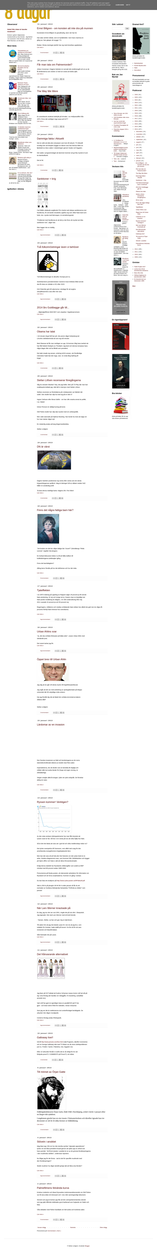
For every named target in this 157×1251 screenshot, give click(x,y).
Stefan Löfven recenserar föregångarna (59, 380)
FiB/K (136, 68)
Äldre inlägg (103, 1227)
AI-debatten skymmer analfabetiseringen (24, 127)
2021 (136, 108)
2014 (136, 126)
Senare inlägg (41, 1227)
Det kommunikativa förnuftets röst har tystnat (23, 67)
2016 (136, 121)
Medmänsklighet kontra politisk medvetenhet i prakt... (121, 149)
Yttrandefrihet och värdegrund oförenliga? (25, 51)
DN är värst (43, 446)
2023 (136, 102)
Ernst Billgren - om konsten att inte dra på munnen (65, 28)
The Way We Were (47, 91)
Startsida (72, 1227)
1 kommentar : (44, 170)
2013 (136, 129)
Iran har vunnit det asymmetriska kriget (120, 122)
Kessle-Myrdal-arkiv (140, 65)
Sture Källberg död (23, 113)
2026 (136, 94)
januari (138, 160)
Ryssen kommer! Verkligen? (52, 802)
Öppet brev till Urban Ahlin (51, 659)
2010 (136, 254)
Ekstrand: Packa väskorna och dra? (23, 83)
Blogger (87, 1246)
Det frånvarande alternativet (52, 954)
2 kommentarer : (44, 79)
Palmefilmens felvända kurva (53, 1187)
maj (137, 150)
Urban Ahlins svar (47, 631)
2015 (136, 124)
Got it (128, 5)
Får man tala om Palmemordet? (54, 64)
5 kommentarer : (44, 52)
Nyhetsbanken (138, 63)
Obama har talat (46, 331)
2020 (136, 110)
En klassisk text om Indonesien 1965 (140, 280)
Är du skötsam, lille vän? (25, 173)
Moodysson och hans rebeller (125, 260)
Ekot (134, 286)
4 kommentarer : (44, 126)
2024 (136, 100)
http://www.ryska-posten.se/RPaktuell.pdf (71, 880)
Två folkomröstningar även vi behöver (58, 247)
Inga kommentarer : (45, 235)
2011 (136, 252)
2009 (136, 257)
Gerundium (137, 70)
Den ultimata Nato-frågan (124, 174)
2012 (136, 249)
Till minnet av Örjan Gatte (51, 1071)
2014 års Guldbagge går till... (53, 307)
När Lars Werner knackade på (53, 908)
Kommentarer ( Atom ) (54, 1231)
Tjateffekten (43, 590)
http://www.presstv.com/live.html (52, 1042)
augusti (138, 142)
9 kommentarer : (44, 578)
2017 (136, 118)
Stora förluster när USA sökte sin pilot (121, 114)
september (139, 139)
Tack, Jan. (117, 159)
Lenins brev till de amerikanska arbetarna (141, 269)
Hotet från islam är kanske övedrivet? (125, 217)
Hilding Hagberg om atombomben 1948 (140, 276)
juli (137, 145)
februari (138, 158)
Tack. (115, 161)
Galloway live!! (45, 1037)
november (139, 134)
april (137, 153)
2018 (136, 116)
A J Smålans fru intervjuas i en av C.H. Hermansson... (120, 142)
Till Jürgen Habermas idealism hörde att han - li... (121, 154)
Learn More (120, 5)
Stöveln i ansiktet (46, 1141)
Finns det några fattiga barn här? (55, 510)
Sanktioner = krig (46, 178)
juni (137, 147)
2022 (136, 105)
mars (138, 155)
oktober (138, 137)
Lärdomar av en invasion (50, 724)
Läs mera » (40, 47)
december (139, 131)
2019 (136, 113)
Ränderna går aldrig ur (24, 157)
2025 (136, 97)
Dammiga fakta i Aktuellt (50, 138)
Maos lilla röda (138, 273)
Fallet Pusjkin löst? (139, 266)
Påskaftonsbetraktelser (125, 196)
